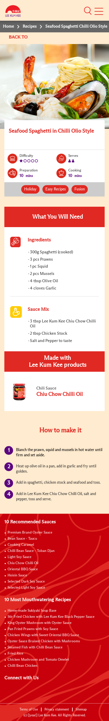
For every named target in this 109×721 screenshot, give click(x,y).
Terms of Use (28, 709)
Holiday (30, 189)
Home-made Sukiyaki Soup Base (32, 611)
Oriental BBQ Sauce (23, 569)
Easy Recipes (55, 189)
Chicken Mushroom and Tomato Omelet (38, 660)
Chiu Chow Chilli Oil (23, 563)
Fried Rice (15, 653)
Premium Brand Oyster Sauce (30, 532)
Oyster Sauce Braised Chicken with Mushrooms (44, 641)
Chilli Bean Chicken (22, 666)
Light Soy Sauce (19, 557)
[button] (88, 11)
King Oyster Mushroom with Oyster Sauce (40, 623)
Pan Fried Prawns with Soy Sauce (33, 629)
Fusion (79, 189)
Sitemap (81, 709)
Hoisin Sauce (17, 575)
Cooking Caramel (21, 545)
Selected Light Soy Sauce (26, 588)
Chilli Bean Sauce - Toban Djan (31, 551)
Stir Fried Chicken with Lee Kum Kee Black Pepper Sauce (51, 617)
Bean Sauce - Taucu (22, 539)
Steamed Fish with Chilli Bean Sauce (35, 647)
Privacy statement (56, 709)
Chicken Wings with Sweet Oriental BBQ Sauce (43, 635)
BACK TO (19, 37)
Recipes (30, 26)
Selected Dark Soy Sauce (26, 581)
